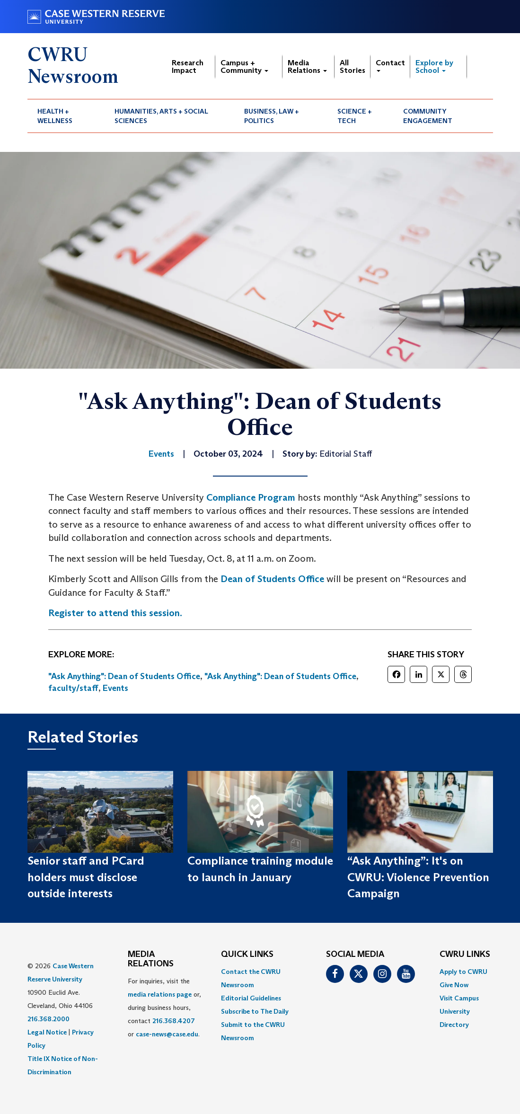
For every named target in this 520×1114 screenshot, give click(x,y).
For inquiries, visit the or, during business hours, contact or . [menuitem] (164, 1007)
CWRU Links (465, 954)
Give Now (454, 985)
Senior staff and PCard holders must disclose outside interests (85, 877)
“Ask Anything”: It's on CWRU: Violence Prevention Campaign (418, 877)
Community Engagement (427, 116)
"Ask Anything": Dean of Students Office (124, 676)
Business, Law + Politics (271, 116)
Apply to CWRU (463, 971)
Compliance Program (250, 497)
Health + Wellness (54, 116)
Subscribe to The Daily (255, 1011)
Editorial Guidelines (251, 998)
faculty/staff (73, 688)
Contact (390, 65)
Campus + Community (244, 66)
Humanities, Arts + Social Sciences (161, 116)
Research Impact (187, 66)
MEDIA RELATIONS (151, 959)
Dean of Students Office (272, 578)
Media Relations (307, 66)
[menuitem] (66, 116)
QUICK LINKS (247, 954)
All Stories (352, 66)
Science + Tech (354, 116)
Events (115, 688)
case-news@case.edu (167, 1034)
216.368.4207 (173, 1021)
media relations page (160, 994)
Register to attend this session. (115, 613)
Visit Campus (459, 998)
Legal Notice (47, 1032)
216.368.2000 (48, 1019)
